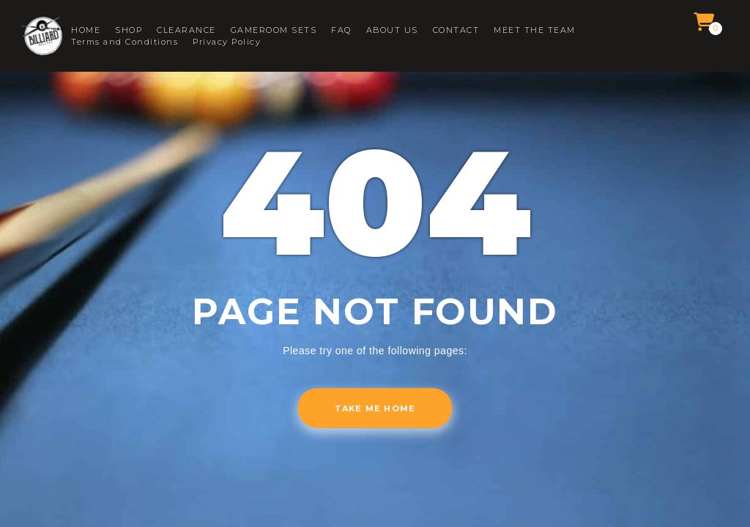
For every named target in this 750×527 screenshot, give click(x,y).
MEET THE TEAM (535, 30)
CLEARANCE (186, 30)
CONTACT (456, 30)
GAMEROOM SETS (274, 30)
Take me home (375, 408)
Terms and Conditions (124, 42)
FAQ (341, 30)
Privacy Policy (227, 42)
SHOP (128, 30)
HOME (85, 30)
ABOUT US (392, 30)
